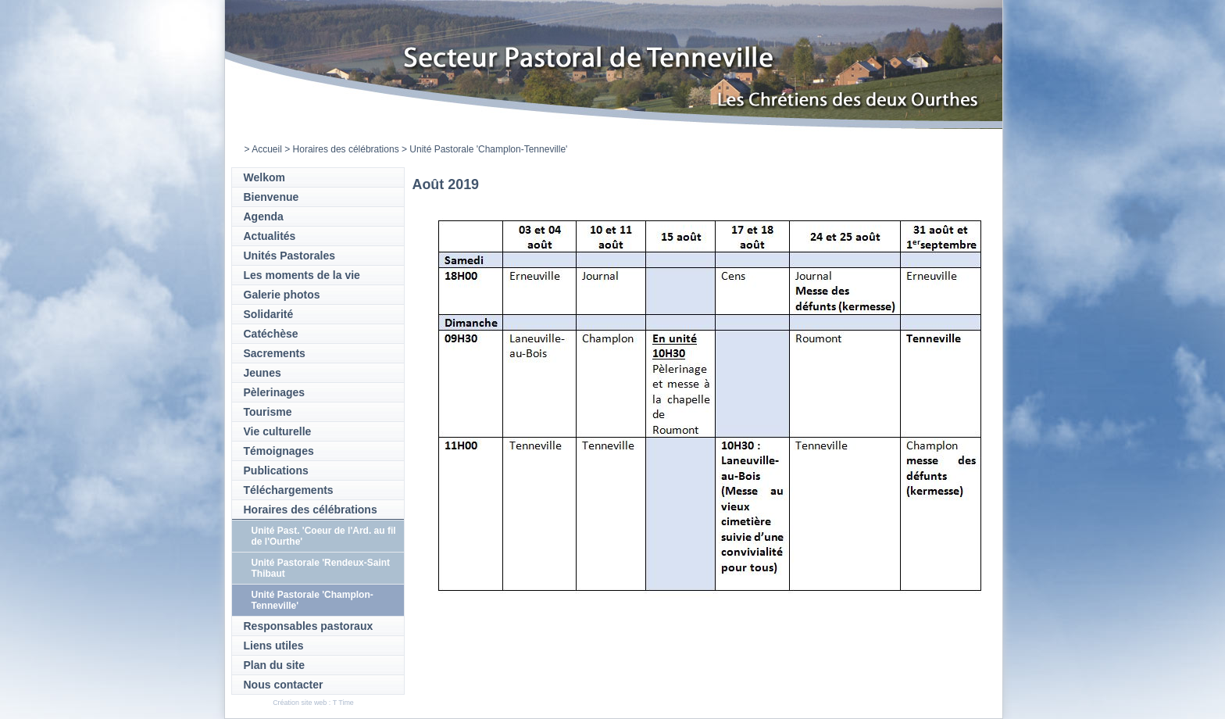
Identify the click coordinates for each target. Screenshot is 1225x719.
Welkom (264, 177)
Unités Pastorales (290, 255)
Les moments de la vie (302, 275)
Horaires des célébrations (346, 149)
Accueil (267, 149)
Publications (276, 470)
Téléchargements (289, 490)
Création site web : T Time (313, 702)
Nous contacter (283, 684)
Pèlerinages (274, 392)
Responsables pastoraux (308, 626)
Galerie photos (282, 294)
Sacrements (274, 353)
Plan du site (274, 665)
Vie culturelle (278, 431)
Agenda (264, 216)
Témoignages (279, 451)
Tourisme (268, 412)
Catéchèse (271, 333)
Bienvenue (271, 197)
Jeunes (262, 373)
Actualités (270, 236)
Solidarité (269, 314)
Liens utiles (274, 645)
